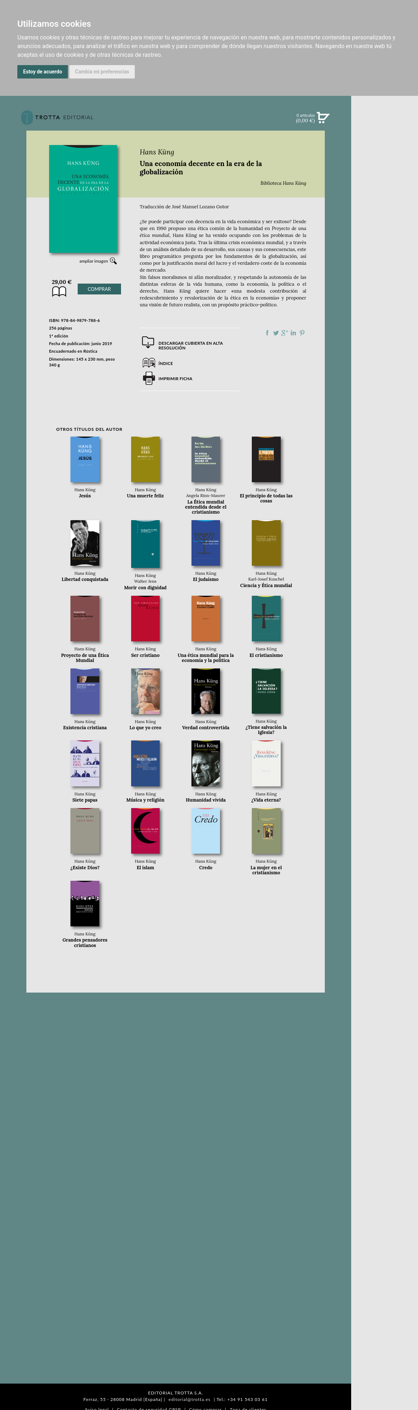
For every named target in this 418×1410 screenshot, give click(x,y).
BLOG (384, 226)
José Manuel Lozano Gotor (200, 207)
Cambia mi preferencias (102, 72)
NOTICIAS (384, 196)
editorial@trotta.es (190, 1399)
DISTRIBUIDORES (384, 373)
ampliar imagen (93, 261)
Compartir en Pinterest (302, 332)
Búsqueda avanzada (385, 129)
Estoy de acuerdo (42, 72)
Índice (166, 363)
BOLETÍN (384, 211)
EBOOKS (384, 181)
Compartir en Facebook (267, 332)
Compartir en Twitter (276, 332)
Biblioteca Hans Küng (283, 183)
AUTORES (384, 355)
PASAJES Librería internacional (384, 384)
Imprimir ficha (176, 378)
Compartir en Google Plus (284, 332)
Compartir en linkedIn (293, 332)
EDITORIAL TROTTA (384, 313)
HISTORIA (384, 364)
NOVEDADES (384, 151)
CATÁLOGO (384, 166)
